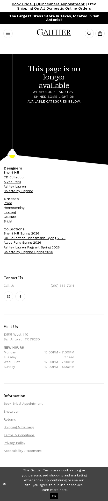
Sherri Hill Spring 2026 (21, 233)
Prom (8, 203)
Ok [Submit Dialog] (54, 496)
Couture (10, 217)
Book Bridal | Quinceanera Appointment (48, 4)
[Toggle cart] (100, 33)
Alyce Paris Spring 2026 (22, 242)
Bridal (8, 221)
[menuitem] (8, 33)
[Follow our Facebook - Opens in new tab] (20, 296)
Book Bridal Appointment (23, 403)
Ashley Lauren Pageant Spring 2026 (32, 247)
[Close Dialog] (4, 484)
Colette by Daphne (18, 191)
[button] (89, 33)
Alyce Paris (12, 182)
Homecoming (14, 207)
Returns (10, 419)
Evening (10, 212)
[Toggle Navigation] (8, 33)
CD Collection (14, 177)
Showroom (12, 411)
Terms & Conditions (19, 435)
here (63, 490)
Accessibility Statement (23, 451)
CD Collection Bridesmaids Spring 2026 (34, 238)
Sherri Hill (11, 172)
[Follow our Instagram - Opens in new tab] (8, 296)
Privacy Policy (14, 443)
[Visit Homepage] (54, 33)
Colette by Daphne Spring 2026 (28, 252)
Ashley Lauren (15, 186)
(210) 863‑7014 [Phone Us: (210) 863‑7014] (62, 285)
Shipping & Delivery (19, 427)
